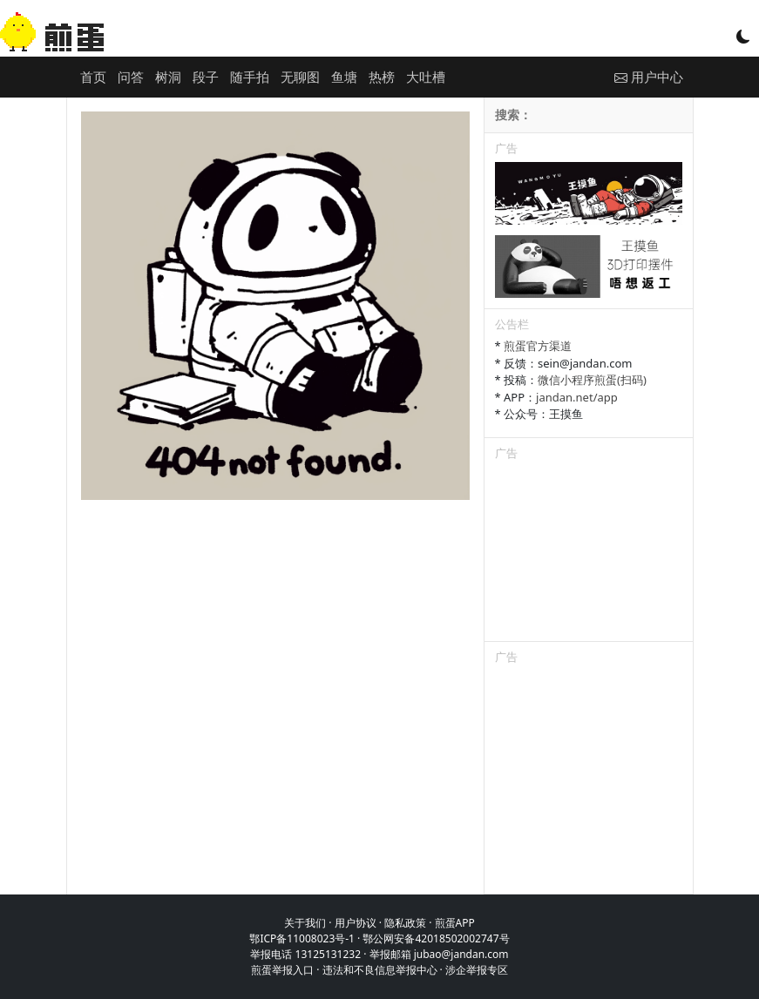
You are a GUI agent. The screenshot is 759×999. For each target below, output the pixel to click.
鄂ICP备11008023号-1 (302, 938)
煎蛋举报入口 (282, 969)
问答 (131, 76)
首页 (93, 76)
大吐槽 (425, 76)
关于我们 (305, 922)
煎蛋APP (455, 922)
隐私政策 (405, 922)
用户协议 (355, 922)
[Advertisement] (589, 554)
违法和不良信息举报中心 (379, 969)
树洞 (168, 76)
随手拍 (249, 76)
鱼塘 (344, 76)
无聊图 (300, 76)
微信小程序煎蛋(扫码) (592, 380)
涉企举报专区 (476, 969)
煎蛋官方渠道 (538, 346)
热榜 (382, 76)
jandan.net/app (577, 397)
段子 (206, 76)
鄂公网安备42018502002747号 (436, 938)
